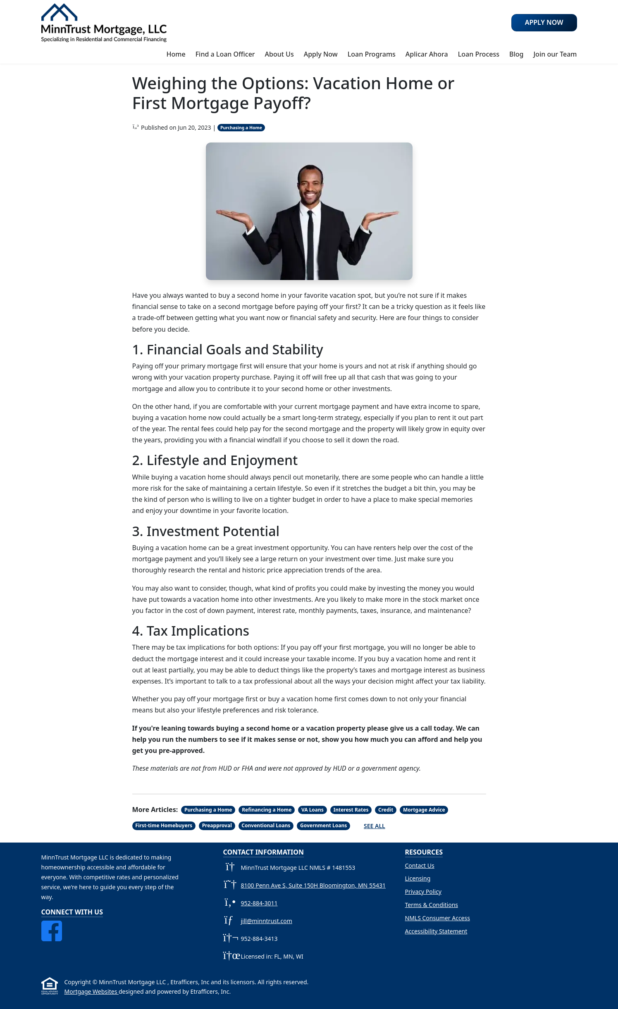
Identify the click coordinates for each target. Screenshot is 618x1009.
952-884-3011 (259, 903)
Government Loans (323, 825)
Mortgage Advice (424, 809)
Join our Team (555, 54)
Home (176, 54)
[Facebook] (51, 925)
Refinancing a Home (266, 809)
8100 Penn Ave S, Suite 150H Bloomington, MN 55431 (313, 885)
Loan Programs (372, 54)
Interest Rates (350, 809)
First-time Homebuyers (163, 825)
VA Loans (312, 809)
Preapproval (217, 825)
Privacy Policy (423, 891)
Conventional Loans (265, 825)
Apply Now (321, 54)
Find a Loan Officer (225, 54)
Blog (516, 54)
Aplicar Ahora (427, 54)
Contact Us (419, 865)
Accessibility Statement (436, 931)
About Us (279, 54)
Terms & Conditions (431, 905)
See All (374, 826)
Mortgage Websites (91, 991)
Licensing (418, 878)
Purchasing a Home (241, 128)
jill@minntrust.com (266, 921)
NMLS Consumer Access (437, 918)
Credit (385, 809)
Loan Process (478, 54)
